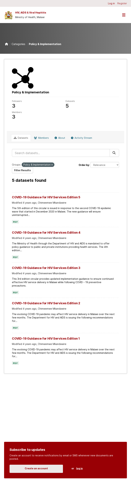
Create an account (36, 468)
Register (122, 3)
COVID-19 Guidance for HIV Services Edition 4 (46, 232)
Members (41, 137)
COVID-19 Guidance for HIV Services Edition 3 (46, 268)
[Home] (6, 44)
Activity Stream (81, 137)
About (60, 137)
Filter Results (22, 170)
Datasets (21, 137)
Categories (18, 44)
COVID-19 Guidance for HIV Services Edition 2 (46, 303)
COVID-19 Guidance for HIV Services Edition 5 (46, 197)
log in (79, 468)
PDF (15, 222)
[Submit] (114, 153)
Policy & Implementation (45, 44)
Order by (84, 164)
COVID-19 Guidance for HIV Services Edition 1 (46, 338)
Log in (111, 3)
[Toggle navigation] (124, 14)
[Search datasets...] (61, 153)
